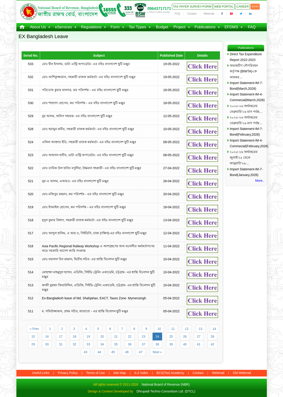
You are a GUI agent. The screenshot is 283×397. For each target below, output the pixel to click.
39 (171, 344)
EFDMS (231, 27)
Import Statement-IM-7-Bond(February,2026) (246, 131)
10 (159, 329)
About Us (38, 27)
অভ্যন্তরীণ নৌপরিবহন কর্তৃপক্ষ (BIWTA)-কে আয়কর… (244, 71)
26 (185, 336)
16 (47, 336)
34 (102, 344)
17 (61, 336)
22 (130, 336)
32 (74, 344)
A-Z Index (141, 373)
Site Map (119, 373)
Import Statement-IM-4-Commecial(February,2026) (247, 143)
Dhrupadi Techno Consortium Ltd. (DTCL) (165, 391)
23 (143, 336)
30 (47, 344)
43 (85, 352)
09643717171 (159, 8)
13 (200, 329)
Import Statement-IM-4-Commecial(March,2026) (247, 97)
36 (130, 344)
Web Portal (223, 6)
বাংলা (255, 6)
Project (179, 27)
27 (199, 336)
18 (74, 336)
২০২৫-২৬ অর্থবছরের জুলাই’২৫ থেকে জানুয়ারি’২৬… (244, 157)
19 (88, 336)
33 (88, 344)
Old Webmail (242, 373)
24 (157, 336)
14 (214, 329)
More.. (259, 180)
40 (185, 344)
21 (116, 336)
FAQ (177, 13)
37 (143, 344)
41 (199, 344)
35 (116, 344)
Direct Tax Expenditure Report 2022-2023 (246, 57)
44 (99, 352)
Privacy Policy (68, 373)
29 (33, 344)
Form (115, 27)
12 (187, 329)
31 (61, 344)
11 (173, 329)
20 (102, 336)
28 (212, 336)
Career (242, 6)
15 (33, 336)
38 (157, 344)
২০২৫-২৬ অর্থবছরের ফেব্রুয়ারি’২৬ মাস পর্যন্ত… (246, 108)
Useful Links (40, 373)
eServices (63, 27)
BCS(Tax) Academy (170, 373)
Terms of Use (95, 373)
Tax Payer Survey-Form (192, 6)
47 (141, 352)
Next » (157, 352)
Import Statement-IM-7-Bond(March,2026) (246, 85)
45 (113, 352)
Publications (205, 27)
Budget (162, 27)
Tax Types (137, 27)
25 (171, 336)
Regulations (91, 27)
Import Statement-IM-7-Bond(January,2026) (246, 172)
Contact (191, 13)
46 (127, 352)
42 (212, 344)
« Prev (34, 329)
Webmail (209, 13)
